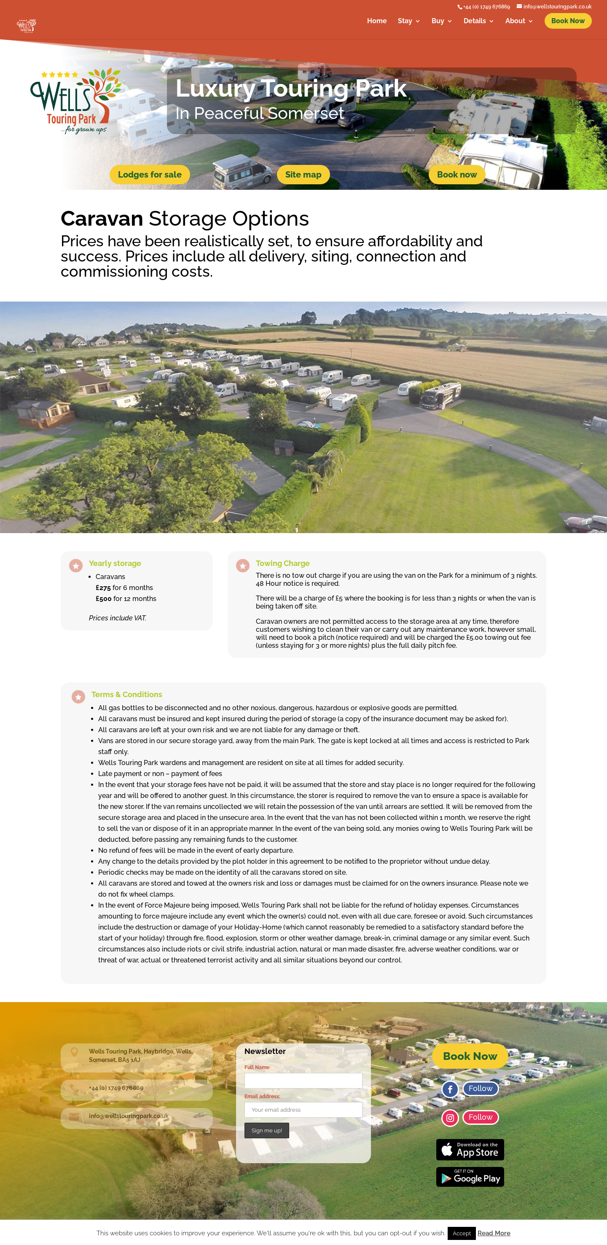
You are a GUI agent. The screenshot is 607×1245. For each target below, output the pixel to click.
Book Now (470, 1056)
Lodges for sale (150, 175)
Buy (438, 21)
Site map (303, 175)
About (515, 21)
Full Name (256, 1067)
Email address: (262, 1096)
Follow (481, 1088)
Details (475, 21)
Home (377, 21)
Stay (405, 21)
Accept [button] (462, 1233)
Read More (494, 1233)
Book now (457, 175)
